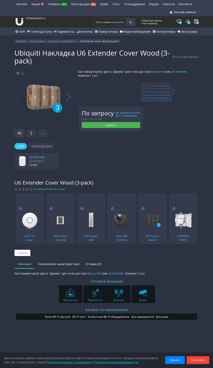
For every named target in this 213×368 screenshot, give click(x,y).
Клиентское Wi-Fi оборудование (109, 316)
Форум (154, 4)
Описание (24, 264)
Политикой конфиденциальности (116, 362)
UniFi (20, 31)
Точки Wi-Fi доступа (57, 316)
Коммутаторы (106, 31)
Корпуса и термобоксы (62, 41)
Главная (21, 41)
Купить (111, 125)
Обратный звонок (151, 20)
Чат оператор (149, 23)
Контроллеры (164, 31)
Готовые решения (106, 281)
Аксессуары (188, 31)
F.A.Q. (116, 4)
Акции (37, 4)
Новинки (57, 4)
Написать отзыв (55, 189)
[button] (68, 97)
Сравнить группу (128, 112)
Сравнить (22, 253)
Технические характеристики (58, 264)
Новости (168, 4)
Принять (174, 360)
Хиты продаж (83, 4)
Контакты (185, 4)
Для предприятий (142, 316)
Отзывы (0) (94, 264)
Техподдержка (134, 4)
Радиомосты (64, 31)
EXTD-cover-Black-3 (156, 85)
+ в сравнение (126, 115)
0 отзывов (38, 189)
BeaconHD (158, 71)
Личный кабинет (183, 12)
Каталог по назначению (106, 309)
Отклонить (197, 360)
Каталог (21, 4)
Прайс (104, 4)
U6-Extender (179, 71)
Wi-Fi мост (79, 316)
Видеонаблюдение (135, 31)
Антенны (85, 31)
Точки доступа (39, 31)
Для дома (162, 316)
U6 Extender (37, 157)
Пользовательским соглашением (69, 362)
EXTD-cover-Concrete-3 (158, 92)
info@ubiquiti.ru (35, 18)
